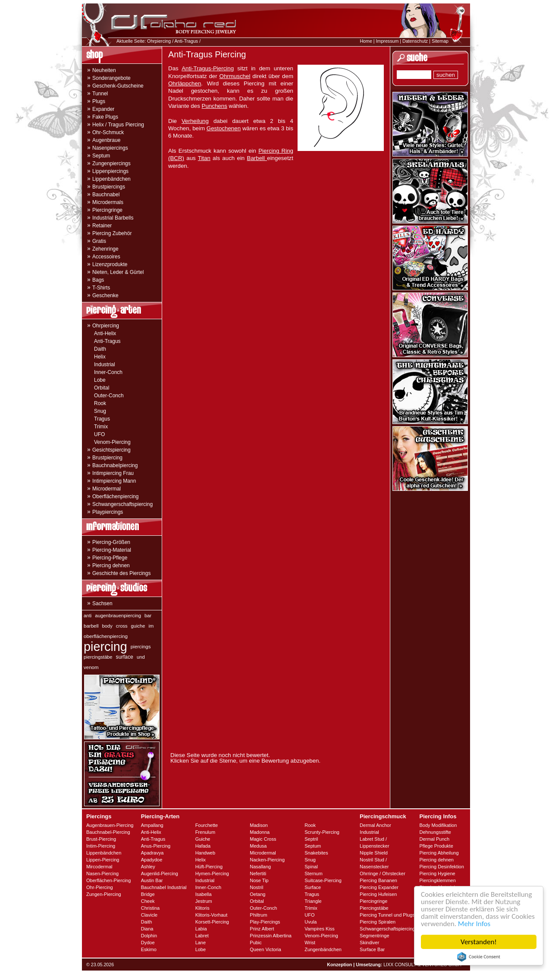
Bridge (148, 894)
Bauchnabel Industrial (164, 887)
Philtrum (258, 914)
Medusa (258, 845)
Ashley (148, 866)
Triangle (312, 901)
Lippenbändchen (111, 179)
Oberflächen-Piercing (108, 880)
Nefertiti (258, 873)
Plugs (98, 101)
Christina (150, 908)
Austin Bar (152, 880)
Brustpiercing (107, 458)
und (141, 657)
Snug (100, 411)
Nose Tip (259, 880)
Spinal (311, 866)
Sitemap (440, 41)
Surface (312, 887)
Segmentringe (374, 935)
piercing (105, 647)
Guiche (202, 839)
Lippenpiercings (110, 171)
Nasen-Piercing (102, 873)
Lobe (100, 380)
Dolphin (149, 935)
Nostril (256, 887)
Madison (259, 825)
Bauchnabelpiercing (115, 465)
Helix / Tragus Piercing (118, 125)
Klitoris (202, 908)
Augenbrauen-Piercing (109, 825)
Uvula (310, 921)
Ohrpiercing (159, 41)
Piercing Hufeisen (378, 894)
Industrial (104, 364)
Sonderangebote (111, 78)
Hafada (202, 845)
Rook (100, 403)
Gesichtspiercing (111, 450)
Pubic (256, 942)
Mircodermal (99, 866)
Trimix (101, 427)
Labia (201, 928)
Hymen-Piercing (212, 873)
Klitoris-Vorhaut (211, 914)
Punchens (214, 106)
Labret (202, 935)
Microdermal (106, 489)
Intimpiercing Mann (114, 481)
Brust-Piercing (101, 839)
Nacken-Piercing (267, 859)
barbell (91, 625)
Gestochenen (224, 128)
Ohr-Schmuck (108, 132)
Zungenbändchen (323, 949)
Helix (100, 357)
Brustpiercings (108, 187)
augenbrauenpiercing (118, 615)
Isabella (203, 894)
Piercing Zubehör (112, 233)
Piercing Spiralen (377, 921)
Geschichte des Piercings (121, 573)
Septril (311, 839)
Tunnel (100, 94)
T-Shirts (101, 288)
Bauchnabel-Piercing (108, 832)
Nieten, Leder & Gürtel (118, 272)
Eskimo (149, 949)
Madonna (260, 832)
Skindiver (369, 942)
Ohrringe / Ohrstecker (382, 873)
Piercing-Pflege (109, 558)
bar (147, 615)
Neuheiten (104, 70)
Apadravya (152, 852)
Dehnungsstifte (435, 832)
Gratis (99, 241)
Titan (204, 158)
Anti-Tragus (186, 41)
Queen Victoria (265, 949)
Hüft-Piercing (209, 866)
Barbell (257, 158)
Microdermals (107, 202)
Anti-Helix (105, 333)
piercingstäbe (98, 657)
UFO (99, 434)
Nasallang (260, 866)
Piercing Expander (379, 887)
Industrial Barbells (112, 218)
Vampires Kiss (319, 928)
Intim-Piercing (100, 845)
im (151, 625)
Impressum (387, 41)
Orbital (101, 388)
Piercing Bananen (378, 880)
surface (124, 657)
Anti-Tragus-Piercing (208, 68)
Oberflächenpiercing (115, 496)
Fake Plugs (105, 117)
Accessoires (106, 257)
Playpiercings (107, 512)
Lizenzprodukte (109, 264)
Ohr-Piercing (99, 887)
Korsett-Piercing (212, 921)
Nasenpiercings (110, 148)
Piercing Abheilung (438, 852)
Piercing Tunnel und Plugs (387, 914)
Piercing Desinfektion (441, 866)
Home (366, 41)
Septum (101, 156)
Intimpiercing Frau (113, 473)
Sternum (313, 873)
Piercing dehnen (111, 565)
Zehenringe (105, 249)
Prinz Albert (262, 928)
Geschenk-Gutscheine (118, 86)
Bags (98, 280)
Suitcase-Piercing (323, 880)
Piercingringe (107, 210)
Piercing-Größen (111, 542)
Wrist (309, 942)
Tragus (102, 419)
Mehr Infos (474, 923)
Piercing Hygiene (437, 873)
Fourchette (206, 825)
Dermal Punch (434, 839)
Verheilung (195, 121)
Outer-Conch (109, 396)
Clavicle (149, 914)
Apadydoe (152, 859)
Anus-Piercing (155, 845)
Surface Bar (372, 949)
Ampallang (152, 825)
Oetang (257, 894)
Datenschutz (415, 41)
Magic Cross (263, 839)
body (107, 625)
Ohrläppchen (184, 83)
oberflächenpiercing (106, 636)
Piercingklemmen (437, 880)
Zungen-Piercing (103, 894)
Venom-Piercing (112, 442)
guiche (138, 625)
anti (87, 615)
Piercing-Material (111, 550)
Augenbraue (106, 140)
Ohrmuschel (235, 76)
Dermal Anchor (375, 825)
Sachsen (102, 603)
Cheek (148, 901)
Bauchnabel (105, 195)
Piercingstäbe (374, 908)
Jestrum (203, 901)
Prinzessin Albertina (271, 935)
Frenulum (205, 832)
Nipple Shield (374, 852)
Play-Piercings (265, 921)
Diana (147, 928)
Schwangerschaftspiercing (122, 504)
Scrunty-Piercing (321, 832)
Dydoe (148, 942)
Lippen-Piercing (102, 859)
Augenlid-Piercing (159, 873)
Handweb (205, 852)
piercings (141, 646)
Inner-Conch (108, 372)
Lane (200, 942)
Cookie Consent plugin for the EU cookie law (478, 956)
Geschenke (105, 295)
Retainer (102, 226)
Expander (103, 109)
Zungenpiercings (111, 163)
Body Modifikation (438, 825)
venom (91, 667)
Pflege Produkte (436, 845)
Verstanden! (479, 941)
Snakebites (316, 852)
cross (122, 625)
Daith (100, 349)
